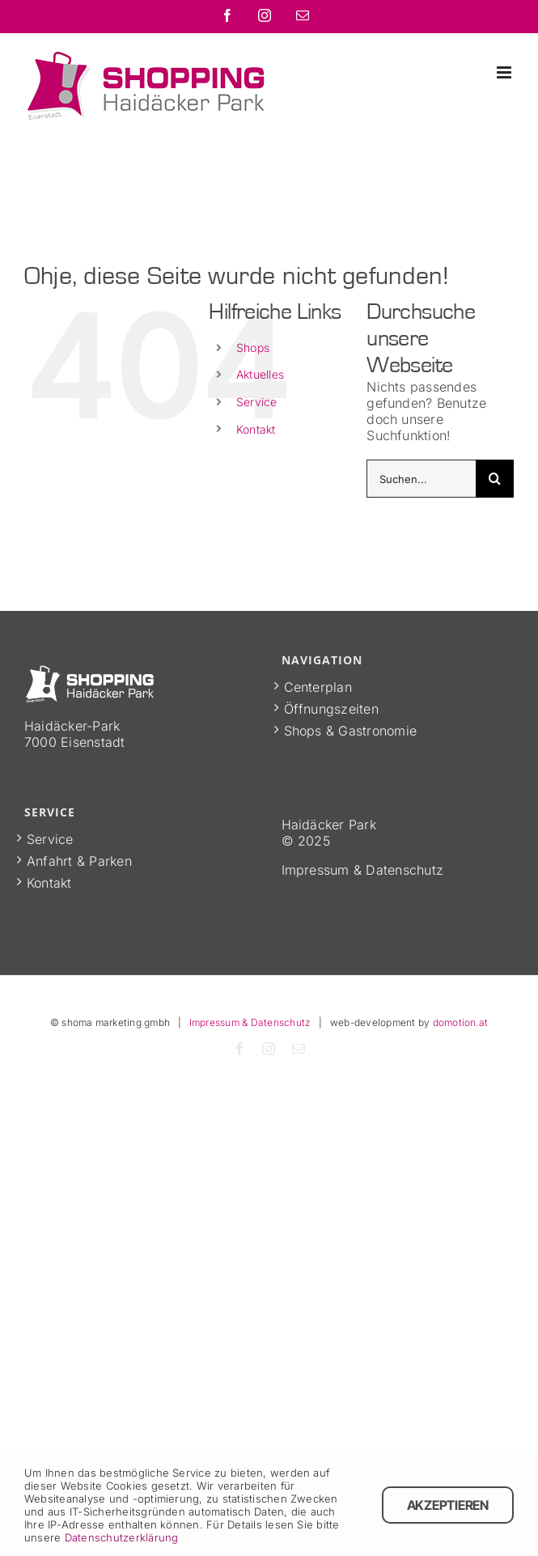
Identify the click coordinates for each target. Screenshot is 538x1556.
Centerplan (318, 687)
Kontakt (256, 429)
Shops (252, 347)
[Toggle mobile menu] (505, 72)
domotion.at (461, 1022)
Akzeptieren (448, 1505)
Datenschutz (404, 870)
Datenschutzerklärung (122, 1537)
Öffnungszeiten (331, 709)
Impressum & (324, 870)
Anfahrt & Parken (79, 861)
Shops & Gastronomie (350, 731)
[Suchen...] (421, 479)
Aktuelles (260, 374)
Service (256, 402)
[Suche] (495, 479)
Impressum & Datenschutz (250, 1022)
